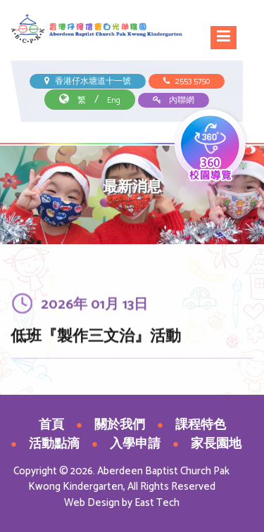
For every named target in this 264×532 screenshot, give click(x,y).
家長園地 (216, 444)
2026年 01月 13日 (94, 307)
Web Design (92, 503)
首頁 (51, 425)
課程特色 (200, 425)
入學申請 (135, 444)
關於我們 (119, 425)
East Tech (157, 503)
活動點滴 (54, 444)
